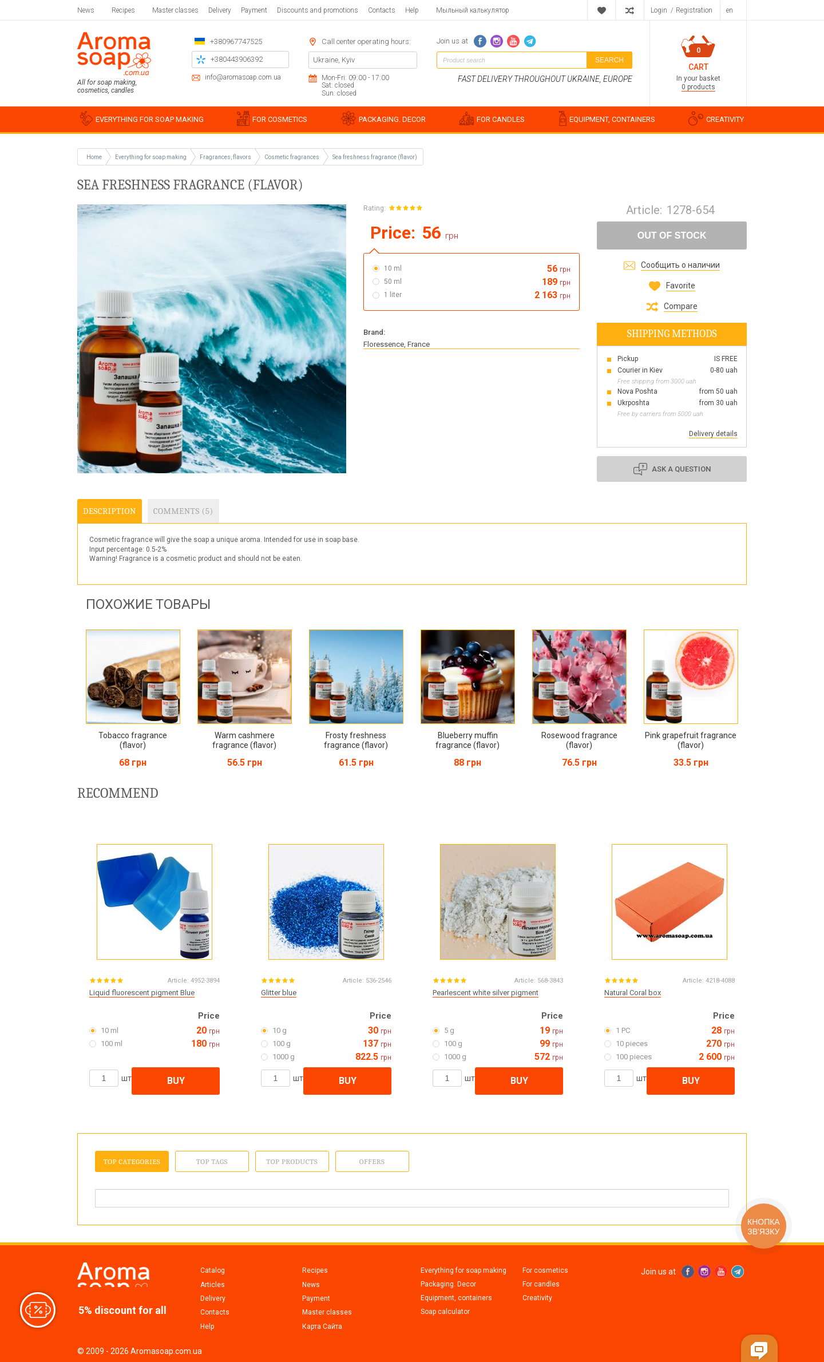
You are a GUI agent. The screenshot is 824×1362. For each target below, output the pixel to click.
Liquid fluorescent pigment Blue (142, 992)
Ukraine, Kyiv (334, 60)
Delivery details (713, 434)
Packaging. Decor (448, 1284)
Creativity (537, 1298)
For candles (541, 1284)
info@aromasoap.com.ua (243, 77)
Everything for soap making (463, 1270)
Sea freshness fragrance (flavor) (374, 157)
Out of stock (672, 235)
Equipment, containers (456, 1298)
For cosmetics (545, 1270)
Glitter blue (278, 992)
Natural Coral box (632, 992)
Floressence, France (396, 344)
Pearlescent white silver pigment (485, 992)
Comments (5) (183, 511)
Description (109, 511)
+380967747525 (236, 41)
